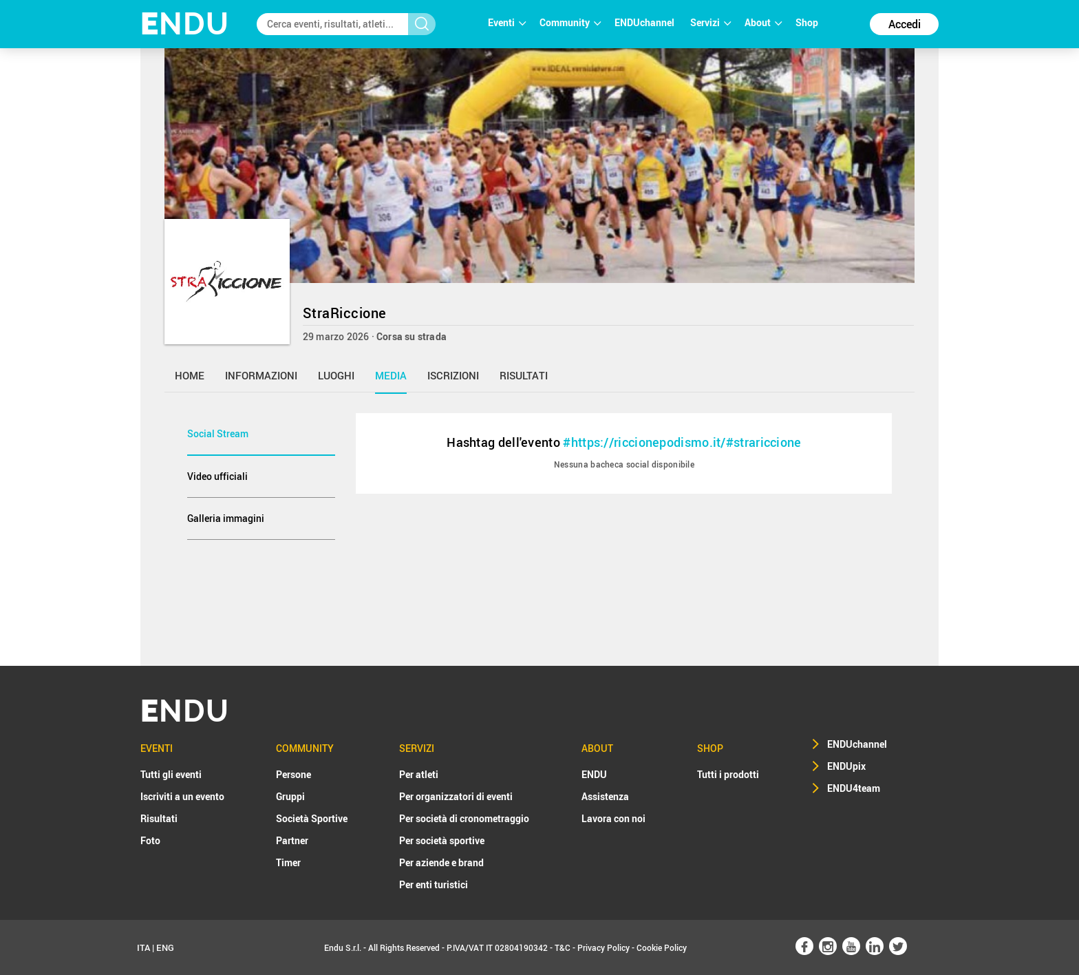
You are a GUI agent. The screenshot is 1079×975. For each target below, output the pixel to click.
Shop (806, 22)
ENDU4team (853, 788)
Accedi (904, 24)
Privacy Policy (603, 947)
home (189, 375)
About (763, 22)
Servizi (710, 22)
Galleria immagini (225, 518)
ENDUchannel (645, 22)
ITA (143, 947)
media (391, 375)
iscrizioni (453, 375)
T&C (562, 947)
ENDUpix (846, 766)
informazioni (261, 375)
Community (570, 22)
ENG (165, 947)
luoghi (336, 375)
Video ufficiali (217, 476)
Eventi (507, 22)
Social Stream (217, 433)
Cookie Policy (662, 947)
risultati (524, 375)
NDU (184, 23)
